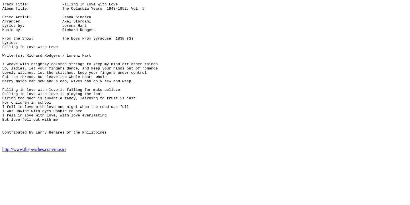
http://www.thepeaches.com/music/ (34, 177)
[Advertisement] (385, 87)
